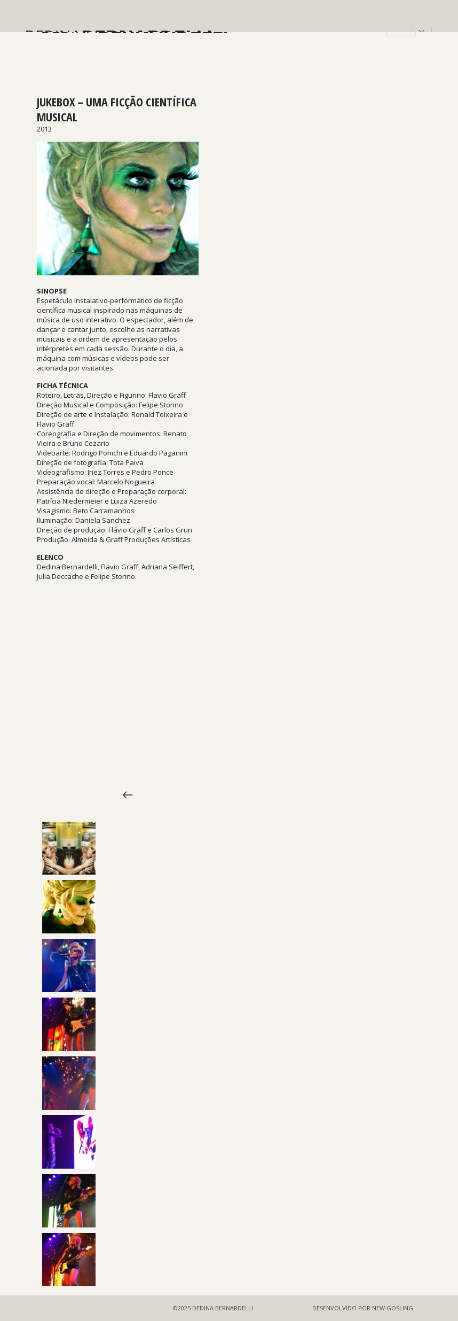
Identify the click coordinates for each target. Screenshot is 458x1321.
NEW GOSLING (392, 1308)
